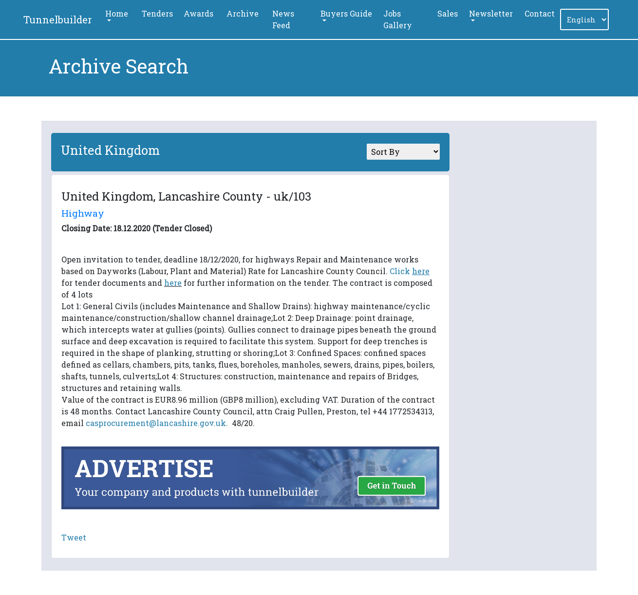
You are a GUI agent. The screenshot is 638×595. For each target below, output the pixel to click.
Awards (198, 13)
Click (410, 271)
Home (116, 13)
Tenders (157, 13)
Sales (447, 13)
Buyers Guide (346, 13)
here (173, 283)
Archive (242, 13)
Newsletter (491, 13)
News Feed (283, 19)
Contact (540, 13)
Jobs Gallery (397, 19)
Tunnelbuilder (57, 19)
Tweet (73, 537)
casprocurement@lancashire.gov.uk (156, 423)
